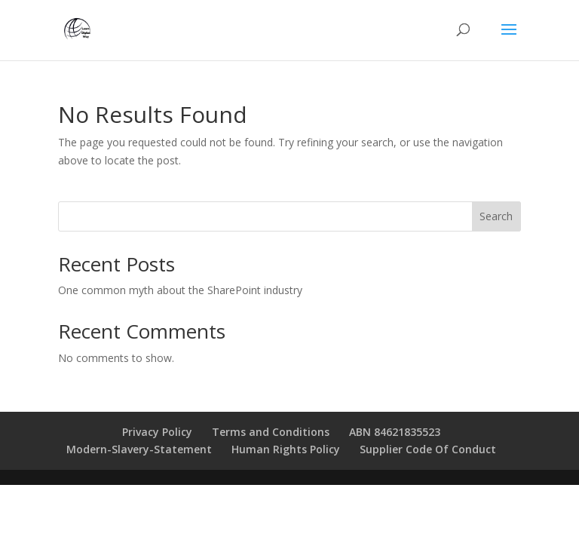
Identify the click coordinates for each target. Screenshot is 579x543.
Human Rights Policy (285, 449)
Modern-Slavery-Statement (139, 449)
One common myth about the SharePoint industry (180, 290)
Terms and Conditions (270, 432)
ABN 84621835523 (394, 432)
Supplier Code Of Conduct (428, 449)
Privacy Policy (157, 432)
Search (496, 216)
